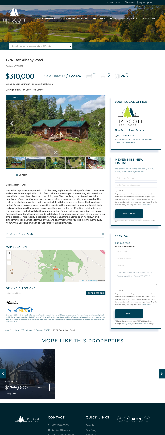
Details (40, 387)
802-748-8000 (114, 2)
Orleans (29, 330)
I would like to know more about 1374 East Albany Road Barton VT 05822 (136, 277)
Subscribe (129, 213)
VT (22, 330)
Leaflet (82, 281)
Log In (141, 3)
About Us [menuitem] (97, 18)
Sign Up (149, 3)
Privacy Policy (146, 205)
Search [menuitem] (90, 425)
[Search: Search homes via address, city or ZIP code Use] (38, 46)
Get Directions (96, 293)
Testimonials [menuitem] (116, 18)
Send (129, 313)
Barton (39, 330)
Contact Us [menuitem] (148, 18)
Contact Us (119, 142)
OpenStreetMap (92, 281)
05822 (47, 330)
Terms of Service (142, 324)
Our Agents (130, 142)
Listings (15, 330)
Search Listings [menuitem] (44, 18)
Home (6, 330)
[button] (69, 46)
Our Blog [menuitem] (132, 18)
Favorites (130, 2)
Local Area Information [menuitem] (73, 18)
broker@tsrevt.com (61, 430)
